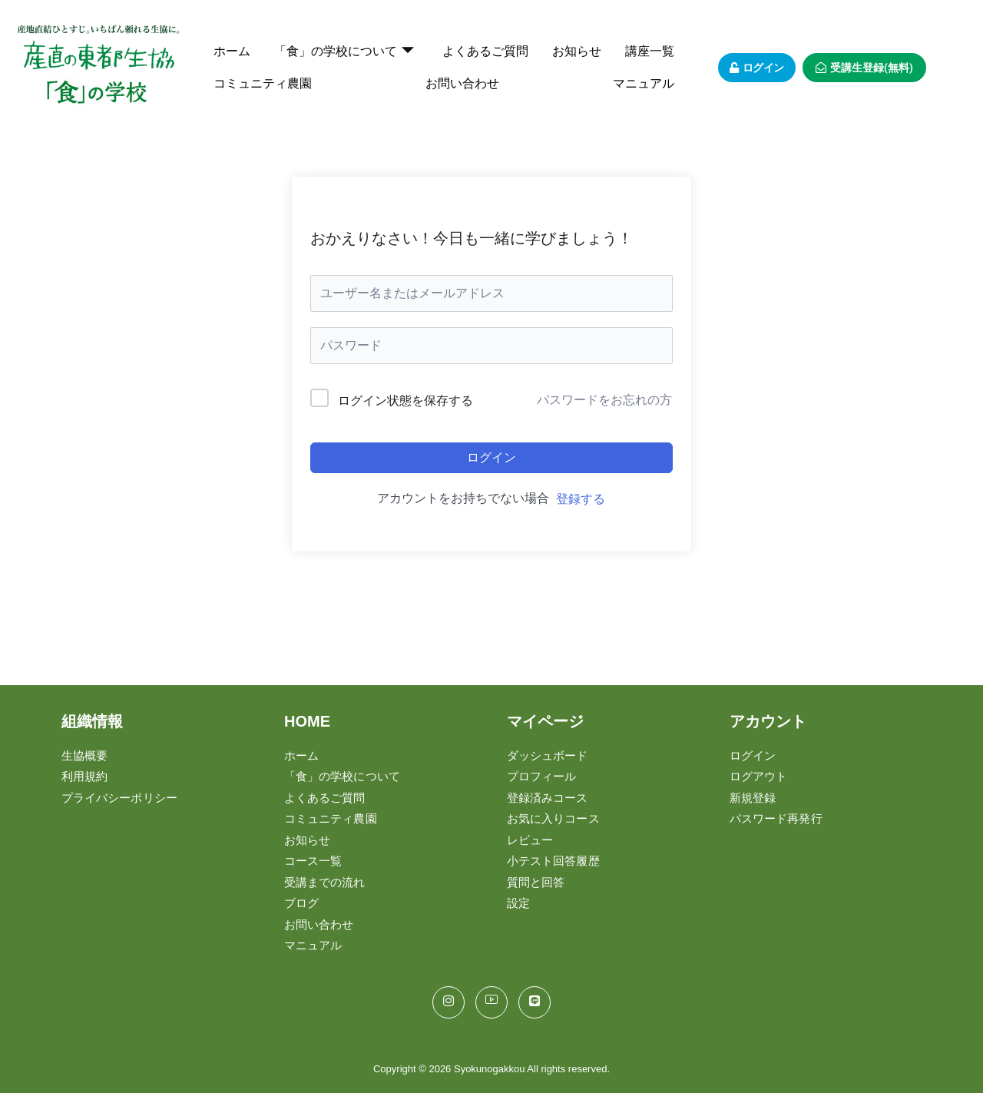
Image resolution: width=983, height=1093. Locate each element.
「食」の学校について (344, 51)
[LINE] (534, 1002)
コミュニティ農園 (262, 83)
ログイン (491, 457)
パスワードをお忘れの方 (604, 399)
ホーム (231, 51)
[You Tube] (491, 1002)
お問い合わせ (462, 83)
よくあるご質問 (485, 51)
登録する (580, 499)
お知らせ (576, 51)
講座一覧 (649, 51)
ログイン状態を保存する (405, 400)
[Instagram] (448, 1002)
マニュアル (643, 83)
